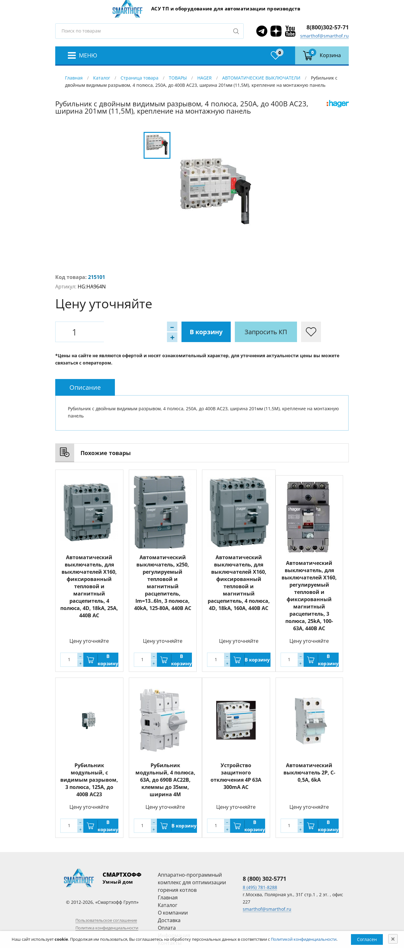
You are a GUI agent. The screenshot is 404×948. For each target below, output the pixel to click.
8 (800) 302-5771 (264, 878)
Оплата (167, 927)
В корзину (132, 332)
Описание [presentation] (85, 387)
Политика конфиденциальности (106, 928)
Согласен (367, 939)
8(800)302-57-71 (327, 27)
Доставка (169, 920)
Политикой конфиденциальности (303, 939)
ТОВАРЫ (178, 78)
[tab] (85, 387)
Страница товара (139, 78)
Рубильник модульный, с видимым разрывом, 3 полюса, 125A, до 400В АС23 (89, 780)
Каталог (101, 78)
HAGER (204, 78)
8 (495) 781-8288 (260, 887)
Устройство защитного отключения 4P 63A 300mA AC (236, 776)
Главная (74, 78)
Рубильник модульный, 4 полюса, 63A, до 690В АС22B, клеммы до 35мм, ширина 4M (165, 780)
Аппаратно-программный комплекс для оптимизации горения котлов (192, 882)
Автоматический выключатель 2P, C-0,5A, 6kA (309, 772)
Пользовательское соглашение (106, 920)
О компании (173, 912)
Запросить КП (192, 332)
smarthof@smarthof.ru (324, 36)
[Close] (393, 939)
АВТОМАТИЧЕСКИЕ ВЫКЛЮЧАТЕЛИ (261, 78)
